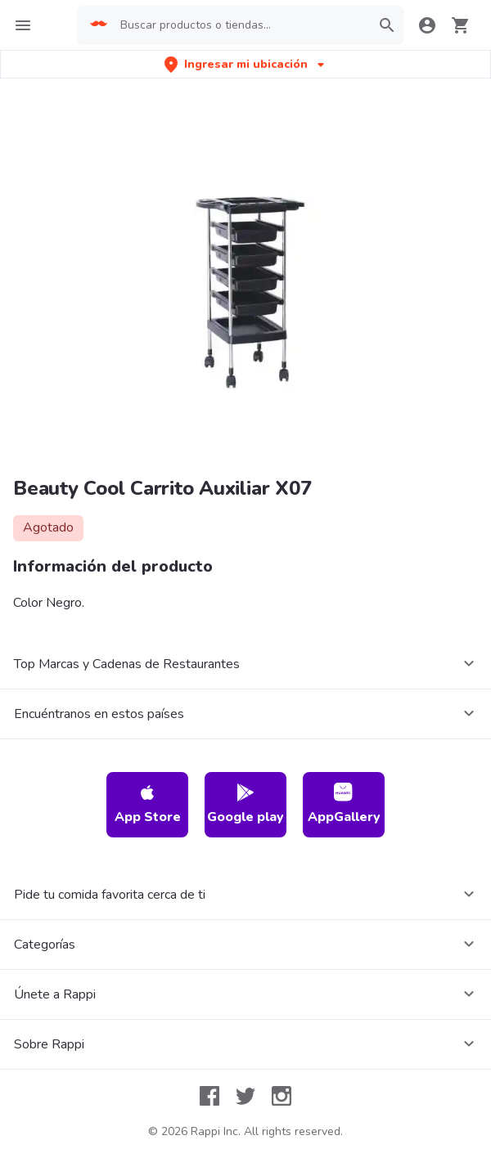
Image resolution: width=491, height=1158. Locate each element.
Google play (245, 804)
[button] (246, 64)
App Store (148, 804)
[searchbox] (240, 25)
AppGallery (344, 804)
